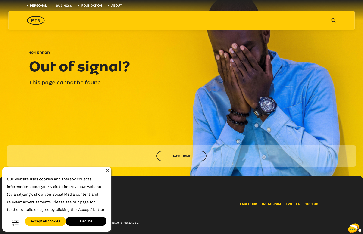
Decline (86, 221)
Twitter (293, 204)
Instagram (271, 204)
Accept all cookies (45, 221)
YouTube (312, 204)
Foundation (91, 5)
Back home (181, 156)
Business (64, 5)
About (116, 5)
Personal (38, 5)
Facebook (248, 204)
